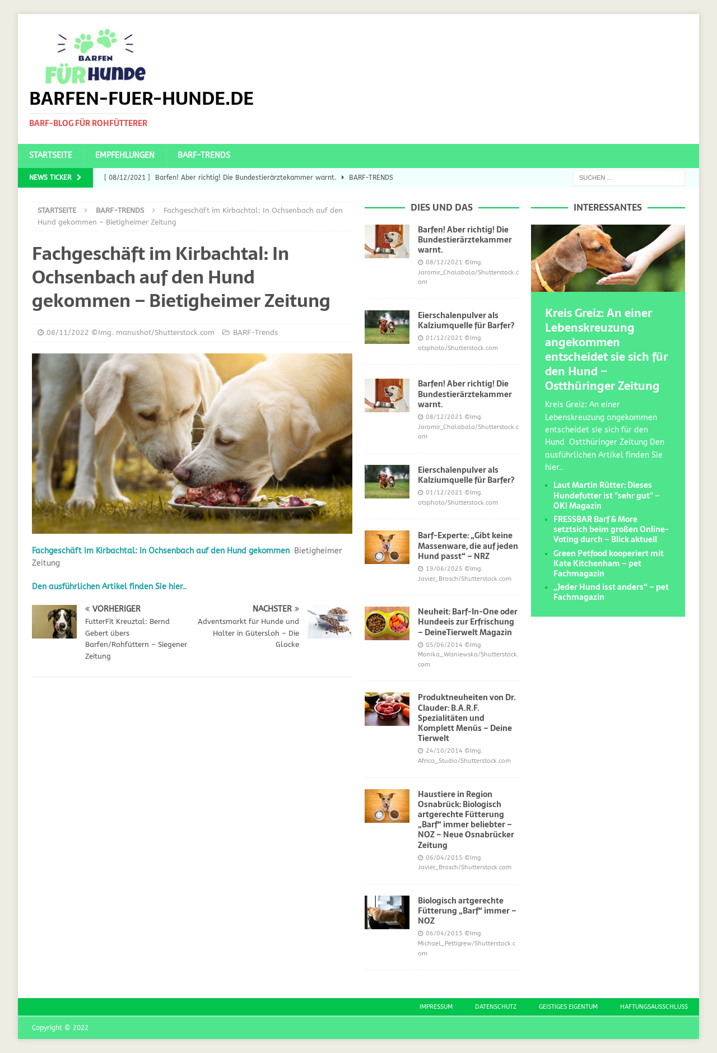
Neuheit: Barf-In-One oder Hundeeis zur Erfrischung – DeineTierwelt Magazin (468, 621)
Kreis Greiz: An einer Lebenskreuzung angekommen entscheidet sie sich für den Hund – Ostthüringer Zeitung (606, 349)
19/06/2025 (444, 568)
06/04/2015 (444, 857)
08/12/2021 (444, 262)
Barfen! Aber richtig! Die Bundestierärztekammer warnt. (465, 239)
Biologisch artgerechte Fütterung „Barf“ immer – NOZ (467, 910)
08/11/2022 (67, 332)
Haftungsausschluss (654, 1006)
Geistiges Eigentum (568, 1006)
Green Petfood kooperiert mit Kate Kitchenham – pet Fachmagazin (608, 563)
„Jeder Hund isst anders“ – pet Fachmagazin (611, 592)
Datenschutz (495, 1006)
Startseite (50, 155)
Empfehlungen (125, 155)
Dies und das (442, 207)
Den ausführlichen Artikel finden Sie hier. (108, 586)
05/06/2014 (444, 645)
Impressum (436, 1006)
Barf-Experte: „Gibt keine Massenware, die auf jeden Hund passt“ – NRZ (468, 545)
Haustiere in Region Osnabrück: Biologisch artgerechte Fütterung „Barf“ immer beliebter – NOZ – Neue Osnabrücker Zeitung (466, 819)
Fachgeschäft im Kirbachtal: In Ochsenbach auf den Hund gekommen (161, 551)
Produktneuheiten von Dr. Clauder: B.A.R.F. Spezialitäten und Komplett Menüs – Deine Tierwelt (467, 717)
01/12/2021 (444, 338)
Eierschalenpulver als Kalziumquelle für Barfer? (466, 320)
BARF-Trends (204, 155)
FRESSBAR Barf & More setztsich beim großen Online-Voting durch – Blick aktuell (611, 529)
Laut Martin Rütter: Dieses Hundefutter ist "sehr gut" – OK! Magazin (606, 495)
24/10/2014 (444, 750)
